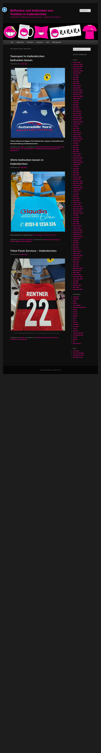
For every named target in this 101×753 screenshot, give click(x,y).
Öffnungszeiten (56, 42)
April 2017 (76, 247)
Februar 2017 (77, 251)
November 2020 (78, 158)
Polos (74, 318)
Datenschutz (20, 42)
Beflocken (18, 241)
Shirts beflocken (26, 241)
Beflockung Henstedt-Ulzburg (51, 147)
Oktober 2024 (77, 94)
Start (12, 42)
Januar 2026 (76, 62)
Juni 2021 (76, 145)
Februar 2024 (77, 111)
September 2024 (78, 96)
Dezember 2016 (77, 255)
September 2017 (78, 236)
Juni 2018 (76, 217)
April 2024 (76, 107)
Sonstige (75, 326)
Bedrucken (39, 147)
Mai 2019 (75, 196)
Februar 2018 (77, 225)
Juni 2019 (76, 194)
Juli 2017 (75, 240)
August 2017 (77, 238)
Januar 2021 (76, 155)
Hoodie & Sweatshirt (26, 239)
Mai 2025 (75, 79)
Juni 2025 (76, 77)
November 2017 (78, 232)
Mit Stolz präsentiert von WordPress (50, 370)
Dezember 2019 (77, 181)
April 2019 (76, 198)
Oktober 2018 (77, 211)
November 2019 (78, 183)
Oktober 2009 (77, 270)
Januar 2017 (76, 253)
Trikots (22, 147)
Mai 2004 (75, 283)
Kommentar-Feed (78, 355)
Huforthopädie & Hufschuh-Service (44, 235)
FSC (22, 148)
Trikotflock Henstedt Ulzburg (43, 148)
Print (74, 320)
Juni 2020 (76, 168)
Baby (74, 301)
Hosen (75, 309)
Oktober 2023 (77, 113)
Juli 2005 (75, 281)
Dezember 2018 (77, 206)
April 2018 (76, 221)
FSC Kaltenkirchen (29, 148)
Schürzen (76, 324)
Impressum (39, 42)
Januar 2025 (76, 88)
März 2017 (76, 249)
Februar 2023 (77, 115)
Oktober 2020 (77, 160)
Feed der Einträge (78, 353)
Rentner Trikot (54, 337)
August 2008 (77, 274)
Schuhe (75, 322)
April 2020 (76, 172)
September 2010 (78, 268)
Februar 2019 (77, 202)
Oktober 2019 (77, 185)
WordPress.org (77, 357)
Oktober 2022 (77, 119)
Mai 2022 (75, 126)
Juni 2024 (76, 102)
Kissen (75, 314)
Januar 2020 (76, 179)
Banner (75, 303)
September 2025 (78, 71)
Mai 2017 (75, 245)
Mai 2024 (75, 105)
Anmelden (76, 351)
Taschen (75, 331)
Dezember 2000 (77, 289)
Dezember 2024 (77, 90)
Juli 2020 (75, 166)
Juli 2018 (75, 215)
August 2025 (77, 73)
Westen (75, 339)
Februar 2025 (77, 85)
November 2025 (78, 66)
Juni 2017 (76, 242)
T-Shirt (75, 328)
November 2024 (78, 92)
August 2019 (77, 189)
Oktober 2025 (77, 69)
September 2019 (78, 187)
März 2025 (76, 83)
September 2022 (78, 122)
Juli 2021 (75, 143)
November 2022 (78, 117)
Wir (74, 341)
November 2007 (78, 276)
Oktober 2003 (77, 285)
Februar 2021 (77, 153)
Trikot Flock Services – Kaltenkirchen (33, 250)
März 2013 (76, 262)
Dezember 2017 (77, 230)
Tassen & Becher (78, 333)
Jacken (75, 311)
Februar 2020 (77, 177)
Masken (75, 316)
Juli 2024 (75, 100)
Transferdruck (14, 339)
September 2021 (78, 139)
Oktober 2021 (77, 136)
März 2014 (76, 259)
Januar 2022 (76, 134)
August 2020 (77, 164)
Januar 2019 (76, 204)
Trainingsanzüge (78, 335)
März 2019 (76, 200)
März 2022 (76, 130)
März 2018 (76, 223)
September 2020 (78, 162)
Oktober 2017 (77, 234)
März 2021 (76, 151)
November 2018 (78, 209)
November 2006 (78, 279)
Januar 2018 (76, 228)
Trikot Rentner (23, 339)
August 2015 (77, 257)
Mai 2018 (75, 219)
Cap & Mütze (77, 305)
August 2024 (77, 98)
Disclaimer (30, 42)
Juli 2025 (75, 75)
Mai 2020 (75, 170)
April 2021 (76, 149)
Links (47, 42)
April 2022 (76, 128)
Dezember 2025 (77, 64)
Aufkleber (76, 299)
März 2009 (76, 272)
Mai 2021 (75, 147)
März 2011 (76, 266)
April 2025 (76, 81)
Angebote (76, 297)
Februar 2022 (77, 132)
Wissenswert (77, 343)
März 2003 (76, 287)
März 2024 (76, 109)
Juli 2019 (75, 192)
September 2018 (78, 213)
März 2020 (76, 175)
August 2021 (77, 141)
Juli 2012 (75, 264)
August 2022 (77, 124)
